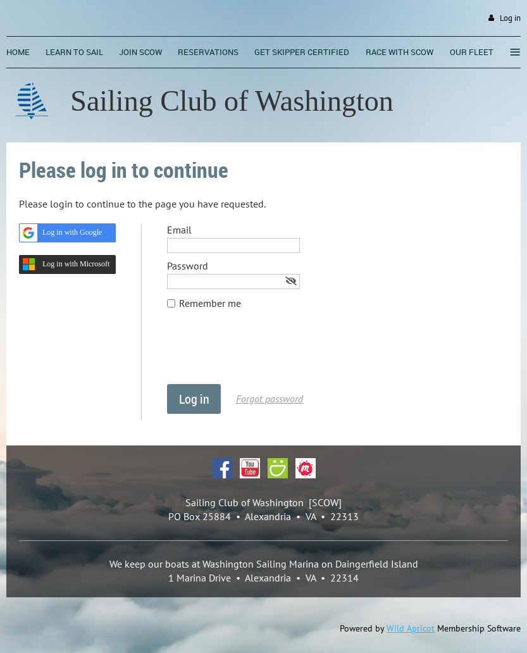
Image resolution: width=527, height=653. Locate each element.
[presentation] (263, 353)
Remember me (210, 303)
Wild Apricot (411, 628)
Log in (510, 18)
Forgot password (269, 398)
